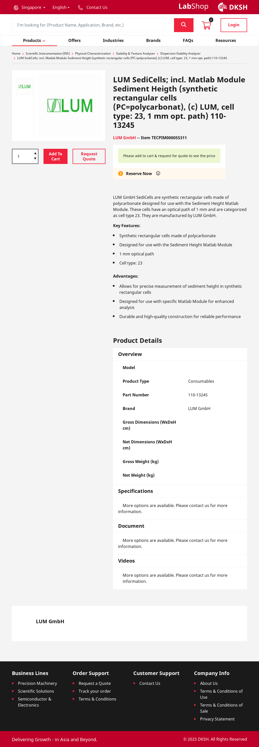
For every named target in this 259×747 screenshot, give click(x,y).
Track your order (95, 691)
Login (234, 25)
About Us (209, 683)
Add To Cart (55, 156)
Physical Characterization (93, 53)
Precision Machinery (37, 683)
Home (16, 53)
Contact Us (149, 683)
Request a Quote (95, 683)
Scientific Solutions (36, 691)
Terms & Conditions (97, 699)
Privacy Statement (217, 719)
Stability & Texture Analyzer (135, 53)
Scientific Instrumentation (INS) (48, 53)
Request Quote (89, 156)
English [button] (60, 7)
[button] (29, 7)
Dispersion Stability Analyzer (180, 53)
